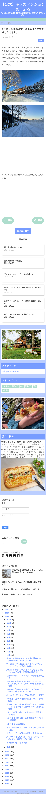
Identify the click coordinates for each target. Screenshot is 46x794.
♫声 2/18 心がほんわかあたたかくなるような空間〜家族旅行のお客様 (24, 690)
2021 (7, 755)
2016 (7, 773)
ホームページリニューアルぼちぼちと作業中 (25, 695)
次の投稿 (8, 220)
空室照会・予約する (10, 371)
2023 (7, 616)
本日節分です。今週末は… (17, 743)
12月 (9, 620)
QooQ (27, 793)
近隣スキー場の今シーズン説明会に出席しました (22, 589)
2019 (7, 762)
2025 (7, 609)
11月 (9, 623)
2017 (7, 769)
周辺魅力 (15, 386)
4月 (8, 648)
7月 (8, 637)
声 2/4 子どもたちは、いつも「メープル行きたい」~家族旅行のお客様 (24, 738)
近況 (41, 41)
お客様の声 (6, 386)
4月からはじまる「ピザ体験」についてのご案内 (21, 442)
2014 (7, 780)
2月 (8, 655)
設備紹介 (28, 386)
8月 (8, 634)
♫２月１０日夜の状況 (15, 724)
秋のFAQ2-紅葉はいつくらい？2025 (17, 594)
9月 (8, 630)
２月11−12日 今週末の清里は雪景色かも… (25, 733)
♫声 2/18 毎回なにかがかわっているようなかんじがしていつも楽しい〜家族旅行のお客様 (25, 683)
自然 (21, 386)
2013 (7, 784)
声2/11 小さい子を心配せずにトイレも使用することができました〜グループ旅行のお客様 (25, 706)
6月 (8, 641)
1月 (8, 747)
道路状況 (6, 390)
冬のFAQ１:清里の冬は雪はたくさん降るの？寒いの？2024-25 (27, 571)
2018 (7, 766)
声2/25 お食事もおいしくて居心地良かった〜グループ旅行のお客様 (23, 659)
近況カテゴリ (23, 231)
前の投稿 (38, 220)
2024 (7, 613)
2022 (7, 751)
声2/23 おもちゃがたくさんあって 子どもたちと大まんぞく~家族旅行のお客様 (24, 671)
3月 (8, 652)
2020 (7, 759)
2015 (7, 776)
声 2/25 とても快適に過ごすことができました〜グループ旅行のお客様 (24, 665)
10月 (9, 627)
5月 (8, 645)
